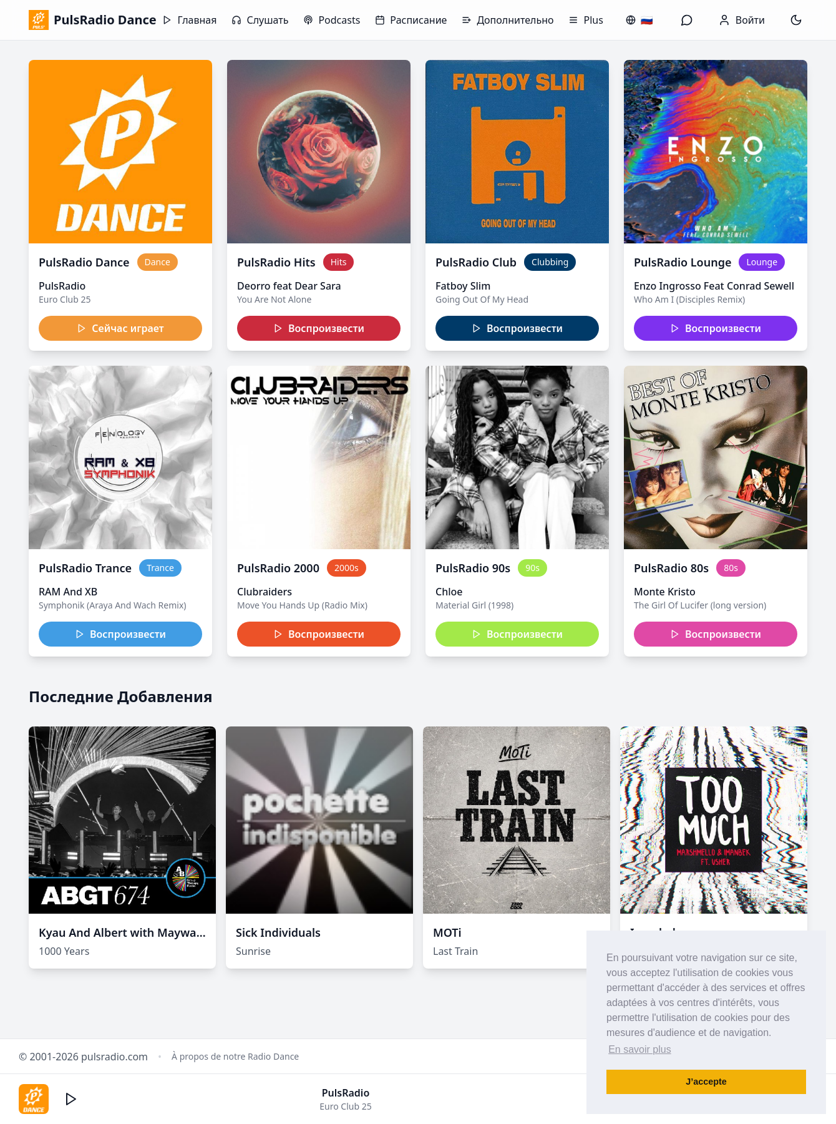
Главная (189, 20)
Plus (585, 20)
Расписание (411, 20)
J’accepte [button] (706, 1082)
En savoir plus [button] (639, 1049)
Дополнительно (507, 20)
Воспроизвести (318, 328)
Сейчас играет (120, 328)
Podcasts (331, 20)
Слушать (259, 20)
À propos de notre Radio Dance (235, 1056)
